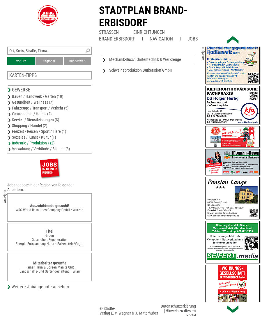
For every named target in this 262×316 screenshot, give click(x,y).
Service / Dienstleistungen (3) (35, 119)
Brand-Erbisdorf (117, 39)
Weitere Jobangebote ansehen (40, 286)
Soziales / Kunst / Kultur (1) (34, 137)
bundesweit (77, 61)
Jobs (192, 39)
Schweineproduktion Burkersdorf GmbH (140, 70)
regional (49, 61)
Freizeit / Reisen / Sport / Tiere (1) (39, 131)
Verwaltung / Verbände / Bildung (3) (41, 148)
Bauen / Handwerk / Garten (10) (37, 96)
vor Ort (21, 61)
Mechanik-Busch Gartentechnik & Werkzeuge (145, 59)
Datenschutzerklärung (178, 306)
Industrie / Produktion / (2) (33, 143)
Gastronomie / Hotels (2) (32, 114)
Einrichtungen (149, 32)
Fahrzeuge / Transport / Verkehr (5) (40, 108)
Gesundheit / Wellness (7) (32, 102)
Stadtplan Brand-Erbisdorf (143, 16)
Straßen (109, 32)
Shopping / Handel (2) (29, 125)
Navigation (161, 39)
